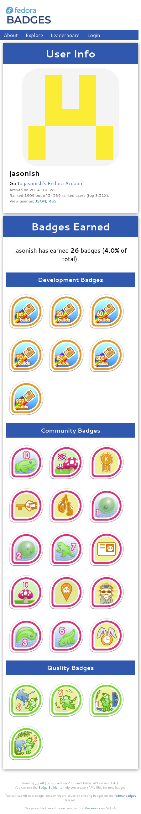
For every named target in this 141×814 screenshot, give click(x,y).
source (95, 808)
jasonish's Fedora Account (54, 183)
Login (93, 35)
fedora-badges (125, 795)
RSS (53, 201)
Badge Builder (49, 787)
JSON (40, 201)
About (11, 35)
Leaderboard (65, 35)
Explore (34, 35)
